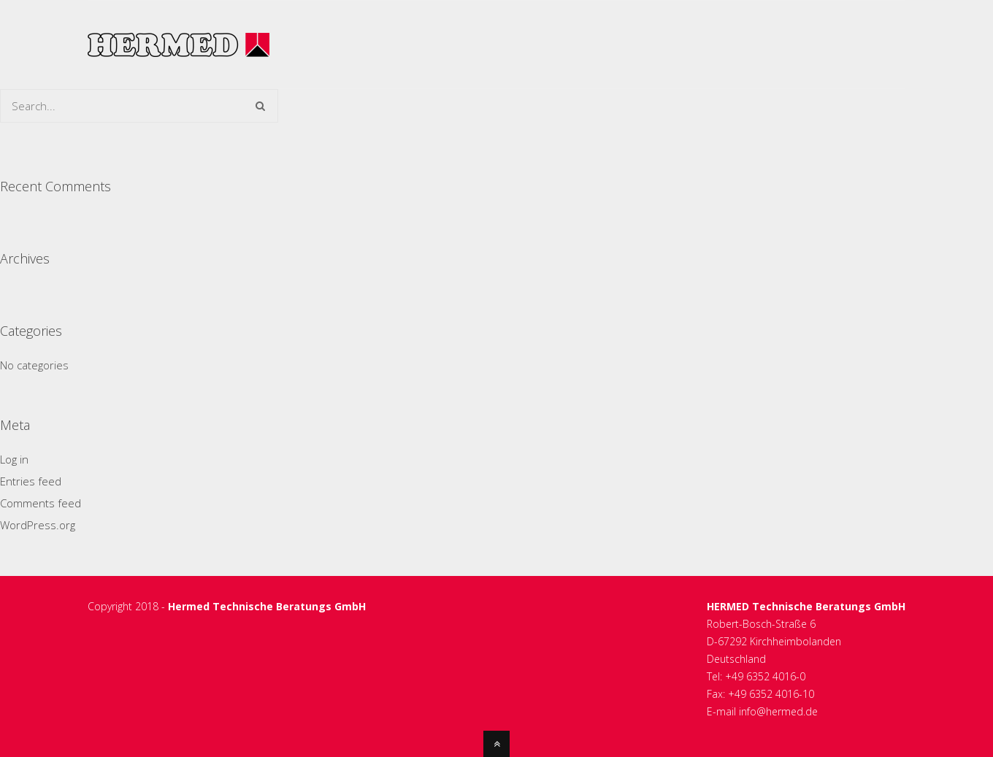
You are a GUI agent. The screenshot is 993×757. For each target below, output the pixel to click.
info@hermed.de (778, 711)
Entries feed (30, 481)
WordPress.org (37, 525)
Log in (14, 459)
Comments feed (40, 503)
